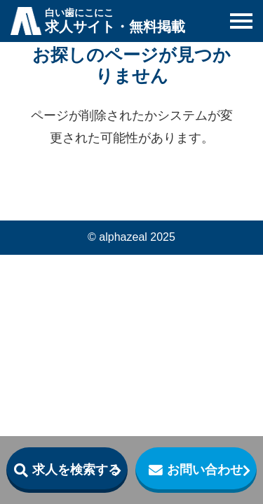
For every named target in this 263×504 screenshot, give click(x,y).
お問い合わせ (205, 470)
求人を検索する (76, 470)
